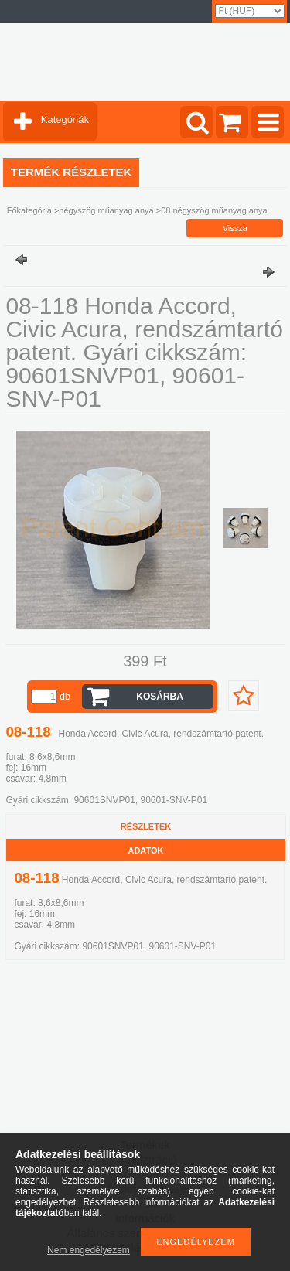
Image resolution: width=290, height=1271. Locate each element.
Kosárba (159, 696)
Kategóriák (65, 119)
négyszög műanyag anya (106, 210)
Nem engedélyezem (88, 1250)
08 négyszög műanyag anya (214, 210)
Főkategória (29, 210)
